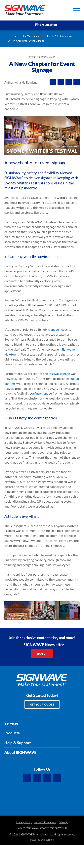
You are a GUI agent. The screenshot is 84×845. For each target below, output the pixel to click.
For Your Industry (32, 36)
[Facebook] (27, 778)
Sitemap (63, 822)
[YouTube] (57, 778)
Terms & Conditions (45, 822)
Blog (15, 36)
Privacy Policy (24, 822)
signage (53, 329)
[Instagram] (47, 778)
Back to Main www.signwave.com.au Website (42, 828)
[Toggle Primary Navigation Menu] (76, 10)
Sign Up (42, 653)
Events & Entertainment (60, 36)
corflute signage (41, 393)
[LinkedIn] (37, 778)
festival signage (59, 373)
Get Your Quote (42, 704)
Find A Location (42, 25)
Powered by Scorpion (42, 839)
